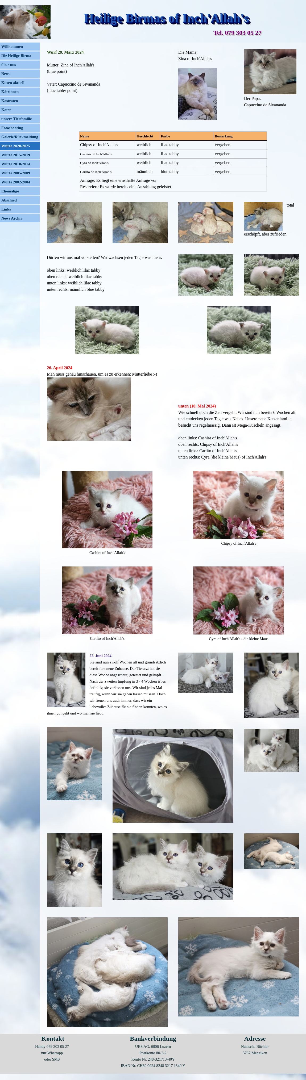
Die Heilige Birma (16, 55)
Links (6, 209)
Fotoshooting (12, 128)
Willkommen (12, 46)
